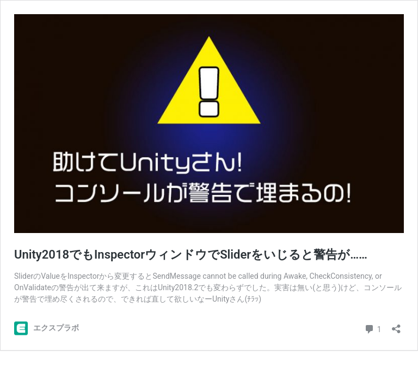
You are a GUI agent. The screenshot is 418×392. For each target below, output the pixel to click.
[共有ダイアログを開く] (396, 325)
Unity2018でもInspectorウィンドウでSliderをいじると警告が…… (190, 254)
